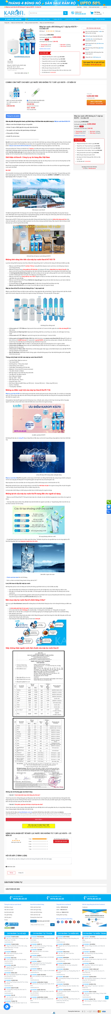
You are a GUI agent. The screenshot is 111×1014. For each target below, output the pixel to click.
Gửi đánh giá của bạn (61, 841)
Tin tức (85, 7)
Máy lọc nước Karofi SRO (13, 393)
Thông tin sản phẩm (13, 116)
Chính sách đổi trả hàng (36, 912)
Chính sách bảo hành (94, 7)
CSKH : (61, 909)
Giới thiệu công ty (8, 907)
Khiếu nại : (62, 912)
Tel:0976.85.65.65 (8, 942)
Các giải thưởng (8, 914)
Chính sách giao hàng (35, 909)
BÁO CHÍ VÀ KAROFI (100, 19)
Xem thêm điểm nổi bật (21, 73)
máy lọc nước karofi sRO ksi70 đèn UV (20, 145)
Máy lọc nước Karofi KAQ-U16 (62, 121)
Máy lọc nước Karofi (11, 478)
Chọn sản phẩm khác (31, 109)
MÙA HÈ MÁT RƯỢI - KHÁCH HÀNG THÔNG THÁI (40, 19)
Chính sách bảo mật (35, 914)
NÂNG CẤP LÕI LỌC (58, 19)
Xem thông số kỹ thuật (10, 61)
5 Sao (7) (20, 872)
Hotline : (62, 907)
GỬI (52, 924)
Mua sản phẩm (96, 102)
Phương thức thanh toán (36, 917)
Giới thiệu (79, 7)
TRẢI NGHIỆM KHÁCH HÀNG (86, 19)
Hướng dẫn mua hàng (61, 914)
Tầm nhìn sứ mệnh (8, 909)
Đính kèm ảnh (10, 866)
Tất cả (11, 872)
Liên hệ (105, 7)
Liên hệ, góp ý (7, 917)
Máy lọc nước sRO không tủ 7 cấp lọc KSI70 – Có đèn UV (14, 102)
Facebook (84, 907)
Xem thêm (38, 819)
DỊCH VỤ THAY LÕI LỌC (71, 19)
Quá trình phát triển (9, 912)
